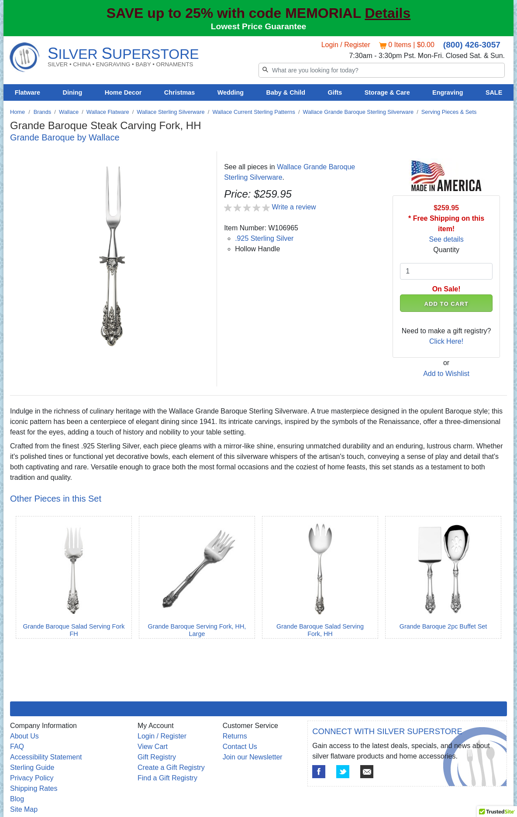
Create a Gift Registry (171, 767)
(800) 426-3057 (471, 44)
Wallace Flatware (107, 112)
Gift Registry (157, 757)
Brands (43, 112)
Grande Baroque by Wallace (65, 137)
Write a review (294, 207)
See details (446, 239)
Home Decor (123, 92)
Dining (73, 92)
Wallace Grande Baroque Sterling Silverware (358, 112)
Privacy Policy (32, 778)
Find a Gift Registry (167, 778)
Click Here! (446, 341)
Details (387, 13)
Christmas (179, 92)
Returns (235, 736)
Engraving (447, 92)
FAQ (17, 746)
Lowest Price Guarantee (259, 26)
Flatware (27, 92)
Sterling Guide (32, 767)
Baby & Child (286, 92)
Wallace (69, 112)
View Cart (153, 746)
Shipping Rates (34, 788)
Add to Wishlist (446, 373)
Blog (17, 799)
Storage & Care (387, 92)
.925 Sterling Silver (264, 238)
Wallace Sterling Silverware (170, 112)
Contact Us (240, 746)
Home (17, 112)
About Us (24, 736)
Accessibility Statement (46, 757)
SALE (494, 92)
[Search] (381, 70)
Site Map (24, 809)
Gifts (335, 92)
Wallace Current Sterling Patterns (253, 112)
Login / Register (345, 44)
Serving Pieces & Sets (449, 112)
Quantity (446, 249)
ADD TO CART (446, 304)
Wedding (230, 92)
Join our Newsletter (253, 757)
